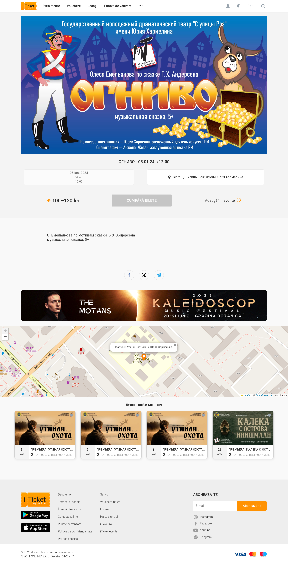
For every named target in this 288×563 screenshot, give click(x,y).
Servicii (104, 494)
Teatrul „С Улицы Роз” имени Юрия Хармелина (207, 177)
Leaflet (246, 395)
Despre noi (64, 494)
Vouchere (74, 6)
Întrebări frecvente (69, 509)
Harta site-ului (109, 516)
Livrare (104, 509)
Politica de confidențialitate (75, 531)
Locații (92, 6)
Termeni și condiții (69, 501)
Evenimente (51, 6)
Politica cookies (68, 538)
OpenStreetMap (264, 395)
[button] (143, 358)
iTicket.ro (106, 524)
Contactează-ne (68, 516)
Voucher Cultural (110, 501)
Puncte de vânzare (118, 6)
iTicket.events (109, 531)
